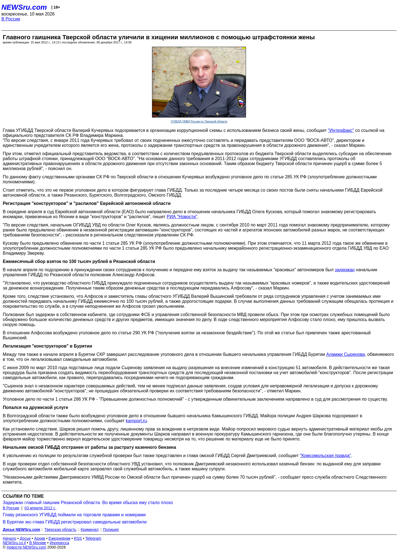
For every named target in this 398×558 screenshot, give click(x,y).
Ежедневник (59, 538)
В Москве (37, 543)
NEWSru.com (24, 7)
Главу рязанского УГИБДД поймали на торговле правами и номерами (74, 514)
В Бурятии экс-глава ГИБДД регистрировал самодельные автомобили (74, 522)
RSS (78, 538)
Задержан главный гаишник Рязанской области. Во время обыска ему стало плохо (88, 502)
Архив (39, 538)
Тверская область (60, 529)
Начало (9, 538)
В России (10, 19)
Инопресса (59, 543)
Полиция (111, 529)
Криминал (90, 529)
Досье (25, 538)
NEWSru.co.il (14, 543)
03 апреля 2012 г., (41, 508)
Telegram (93, 538)
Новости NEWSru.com (26, 547)
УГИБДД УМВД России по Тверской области (199, 121)
